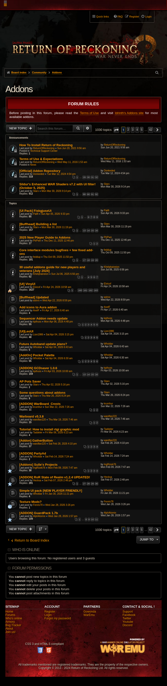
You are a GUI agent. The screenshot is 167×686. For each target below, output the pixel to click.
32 (96, 177)
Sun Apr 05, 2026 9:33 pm (55, 214)
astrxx (36, 300)
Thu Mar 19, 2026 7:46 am (63, 419)
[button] (116, 130)
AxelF (36, 310)
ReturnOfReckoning (44, 148)
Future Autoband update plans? (43, 344)
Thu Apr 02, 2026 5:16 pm (55, 384)
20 (96, 260)
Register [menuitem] (134, 16)
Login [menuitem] (148, 16)
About (9, 628)
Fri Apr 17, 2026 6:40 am (55, 310)
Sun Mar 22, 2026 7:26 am (59, 407)
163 (96, 290)
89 (84, 194)
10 (92, 519)
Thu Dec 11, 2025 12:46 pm (59, 240)
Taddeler (37, 432)
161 (85, 290)
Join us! (10, 632)
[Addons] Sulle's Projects (38, 464)
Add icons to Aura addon (38, 307)
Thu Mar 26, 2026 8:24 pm (55, 395)
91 (92, 194)
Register (49, 611)
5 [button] (142, 130)
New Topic (18, 128)
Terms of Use (89, 113)
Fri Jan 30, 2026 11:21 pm (59, 493)
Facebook (129, 615)
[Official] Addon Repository (39, 171)
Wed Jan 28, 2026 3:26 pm (60, 505)
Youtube (128, 622)
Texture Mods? (30, 502)
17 (84, 260)
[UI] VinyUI (27, 284)
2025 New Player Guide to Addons (44, 237)
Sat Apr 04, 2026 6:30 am (58, 358)
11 (96, 519)
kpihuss (37, 321)
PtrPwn (37, 240)
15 (92, 230)
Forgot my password (57, 618)
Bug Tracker (13, 625)
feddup (37, 257)
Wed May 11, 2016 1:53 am (72, 162)
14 (88, 230)
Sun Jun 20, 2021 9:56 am (71, 148)
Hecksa (37, 480)
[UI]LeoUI (26, 331)
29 (84, 177)
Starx (36, 191)
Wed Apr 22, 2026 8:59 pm (56, 300)
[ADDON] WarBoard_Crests (39, 404)
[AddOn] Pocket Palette (36, 355)
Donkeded (38, 174)
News (33, 164)
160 (80, 290)
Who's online (13, 618)
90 (88, 194)
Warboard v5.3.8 (31, 416)
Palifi (36, 214)
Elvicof (36, 287)
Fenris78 (38, 505)
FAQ (120, 16)
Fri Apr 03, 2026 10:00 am (58, 371)
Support (128, 611)
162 (90, 290)
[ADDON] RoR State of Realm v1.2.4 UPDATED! (54, 477)
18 (88, 260)
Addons (18, 89)
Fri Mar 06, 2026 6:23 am (58, 432)
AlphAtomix (39, 516)
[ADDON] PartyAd (32, 453)
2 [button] (128, 130)
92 (96, 194)
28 (88, 483)
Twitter (127, 618)
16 (96, 230)
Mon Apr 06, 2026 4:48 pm (58, 321)
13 (84, 230)
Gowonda (90, 611)
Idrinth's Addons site (129, 113)
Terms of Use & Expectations (41, 159)
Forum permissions (31, 568)
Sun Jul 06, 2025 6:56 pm (65, 274)
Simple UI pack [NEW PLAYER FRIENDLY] (50, 490)
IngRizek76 (39, 467)
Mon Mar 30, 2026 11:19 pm (56, 227)
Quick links (102, 16)
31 (92, 177)
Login (47, 615)
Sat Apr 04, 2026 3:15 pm (59, 334)
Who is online (25, 550)
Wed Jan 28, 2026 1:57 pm (63, 516)
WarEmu (89, 615)
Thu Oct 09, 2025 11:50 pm (58, 257)
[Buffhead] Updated (34, 297)
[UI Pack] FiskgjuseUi (35, 211)
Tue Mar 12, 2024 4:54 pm (61, 174)
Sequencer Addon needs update (43, 318)
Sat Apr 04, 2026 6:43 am (58, 347)
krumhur (37, 407)
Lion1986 (38, 334)
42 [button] (150, 130)
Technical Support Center (44, 151)
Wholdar (37, 347)
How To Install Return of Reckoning (46, 145)
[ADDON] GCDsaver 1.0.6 (38, 368)
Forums (10, 615)
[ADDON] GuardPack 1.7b (38, 513)
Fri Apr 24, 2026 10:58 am (57, 287)
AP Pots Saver (30, 381)
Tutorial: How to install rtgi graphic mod (49, 429)
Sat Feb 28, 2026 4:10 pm (63, 443)
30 (88, 177)
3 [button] (133, 130)
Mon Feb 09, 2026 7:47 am (62, 467)
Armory (10, 622)
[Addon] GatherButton (36, 440)
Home (9, 611)
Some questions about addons (42, 392)
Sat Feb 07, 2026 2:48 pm (58, 480)
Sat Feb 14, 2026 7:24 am (59, 456)
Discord (128, 625)
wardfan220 (39, 419)
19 (92, 260)
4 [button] (137, 130)
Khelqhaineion (41, 274)
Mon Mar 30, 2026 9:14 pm (56, 191)
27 (84, 483)
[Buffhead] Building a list (38, 224)
